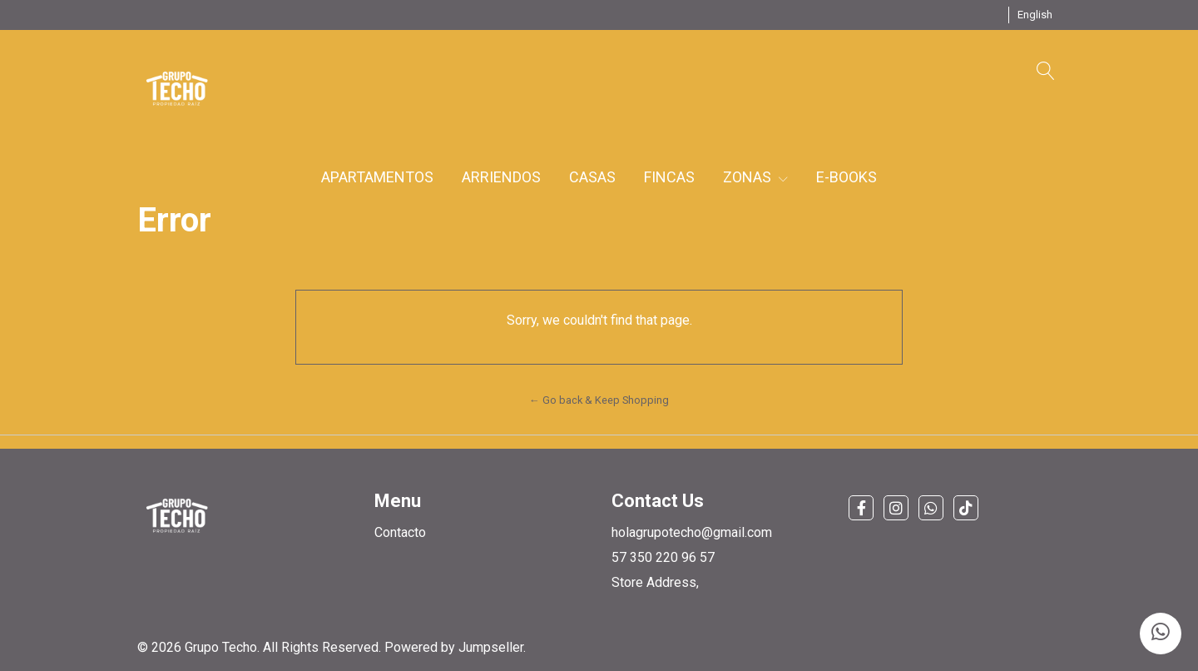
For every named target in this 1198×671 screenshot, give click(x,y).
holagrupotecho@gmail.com (691, 532)
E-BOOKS (846, 177)
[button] (1035, 15)
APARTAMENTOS (377, 177)
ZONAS (755, 177)
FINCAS (669, 177)
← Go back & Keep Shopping (599, 400)
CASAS (592, 177)
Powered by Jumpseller (453, 647)
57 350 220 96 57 (663, 557)
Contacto (400, 532)
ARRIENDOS (501, 177)
